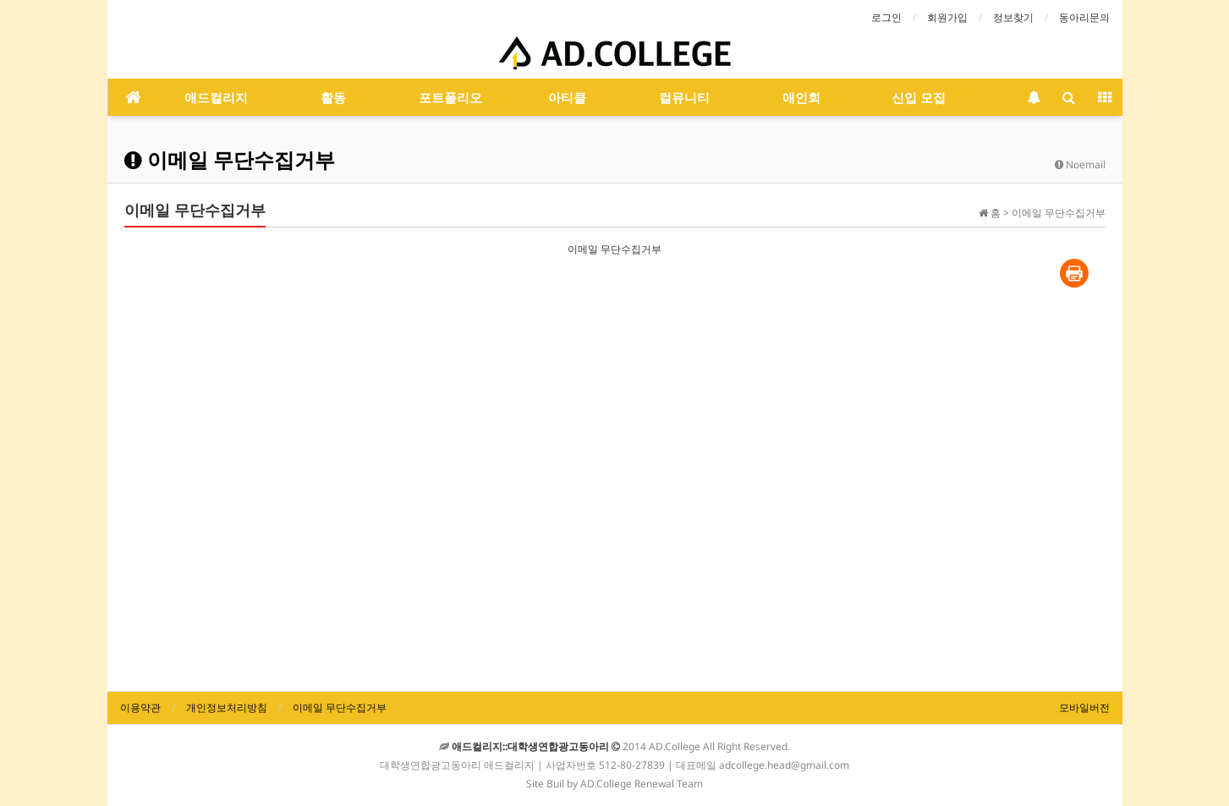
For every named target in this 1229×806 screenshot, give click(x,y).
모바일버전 (1084, 707)
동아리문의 (1084, 17)
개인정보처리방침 (226, 707)
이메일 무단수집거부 (340, 707)
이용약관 (140, 707)
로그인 (886, 17)
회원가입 (947, 17)
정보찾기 (1013, 17)
